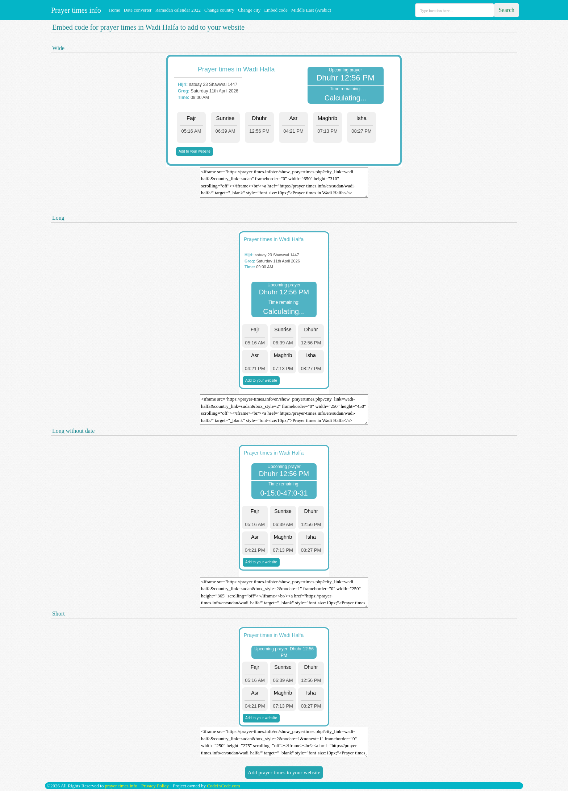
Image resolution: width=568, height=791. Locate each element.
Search (506, 10)
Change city (249, 10)
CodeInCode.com (223, 785)
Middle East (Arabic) (311, 10)
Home (114, 10)
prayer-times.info (121, 785)
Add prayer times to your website (284, 772)
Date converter (138, 10)
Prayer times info (75, 10)
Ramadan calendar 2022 (178, 10)
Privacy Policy (155, 785)
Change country (219, 10)
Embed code (276, 10)
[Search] (454, 10)
